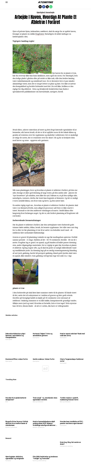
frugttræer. (39, 34)
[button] (7, 2)
